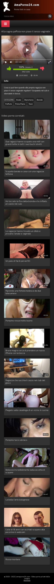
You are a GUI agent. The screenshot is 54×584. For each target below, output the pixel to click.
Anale (18, 100)
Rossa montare (12, 559)
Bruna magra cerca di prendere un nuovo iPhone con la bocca (25, 351)
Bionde (40, 100)
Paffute (8, 104)
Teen (31, 104)
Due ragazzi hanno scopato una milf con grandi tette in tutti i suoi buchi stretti (24, 142)
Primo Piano (20, 104)
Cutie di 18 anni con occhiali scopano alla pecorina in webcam (25, 530)
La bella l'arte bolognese (17, 499)
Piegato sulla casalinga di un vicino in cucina (26, 410)
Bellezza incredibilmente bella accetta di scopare (25, 471)
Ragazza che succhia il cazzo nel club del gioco (25, 381)
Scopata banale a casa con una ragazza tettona (24, 172)
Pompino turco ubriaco (16, 440)
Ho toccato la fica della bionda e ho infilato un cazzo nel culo (26, 202)
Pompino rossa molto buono (18, 320)
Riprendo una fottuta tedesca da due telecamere (23, 292)
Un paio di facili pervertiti (17, 261)
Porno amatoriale (21, 7)
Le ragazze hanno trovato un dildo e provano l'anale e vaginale (22, 232)
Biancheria (28, 100)
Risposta (27, 580)
